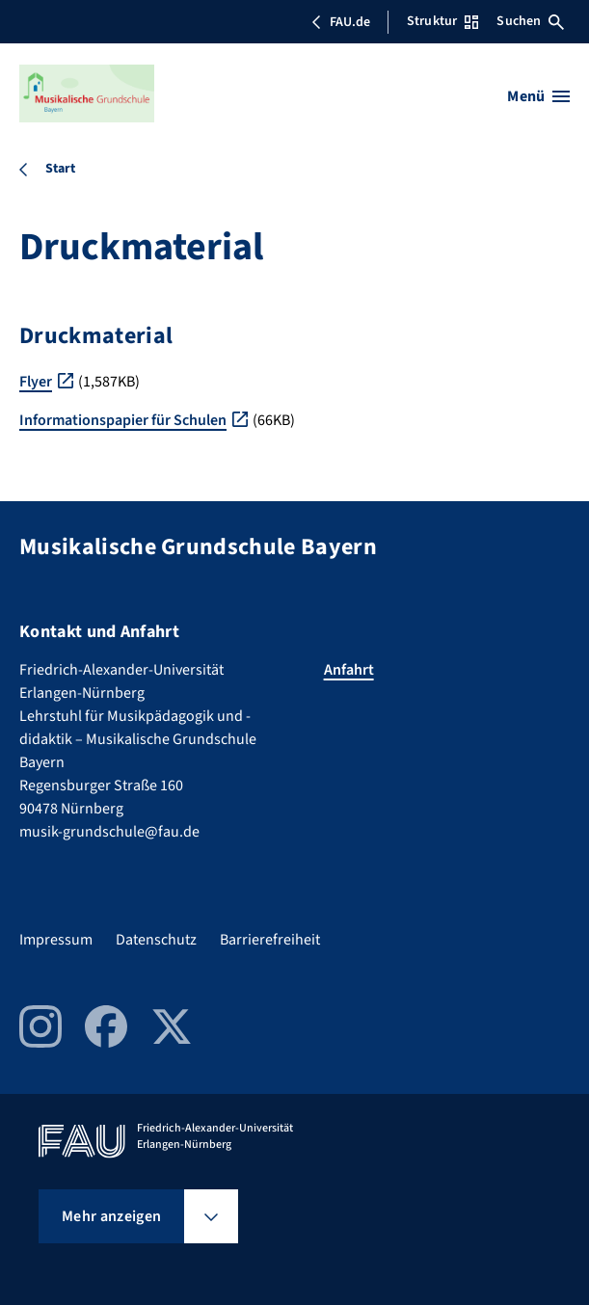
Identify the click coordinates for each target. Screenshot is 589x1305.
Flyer (35, 381)
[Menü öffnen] (538, 96)
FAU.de (340, 22)
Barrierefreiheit (270, 939)
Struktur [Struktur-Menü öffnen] (442, 21)
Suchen (530, 21)
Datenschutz (156, 939)
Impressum (56, 939)
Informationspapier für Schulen (123, 420)
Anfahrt (349, 669)
